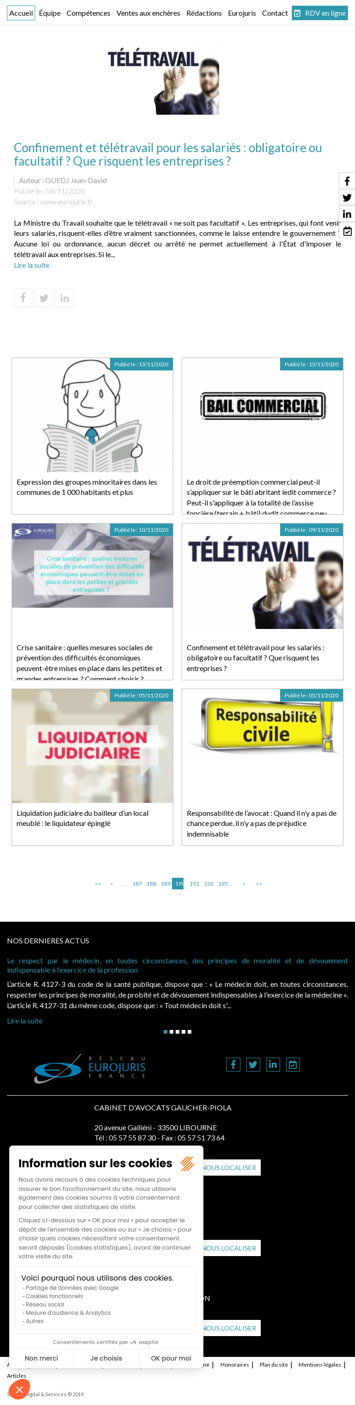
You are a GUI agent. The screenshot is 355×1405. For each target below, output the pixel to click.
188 (151, 883)
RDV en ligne (325, 12)
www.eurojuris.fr (66, 201)
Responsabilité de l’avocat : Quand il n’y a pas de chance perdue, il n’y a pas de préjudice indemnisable (262, 823)
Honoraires (234, 1364)
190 (179, 883)
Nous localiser (229, 1167)
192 (208, 883)
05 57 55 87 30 (132, 1137)
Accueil (21, 12)
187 (136, 883)
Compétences (88, 12)
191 (194, 883)
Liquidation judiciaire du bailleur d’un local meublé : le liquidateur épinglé (82, 818)
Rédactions (204, 12)
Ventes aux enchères (148, 12)
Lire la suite (31, 264)
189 (165, 883)
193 (222, 883)
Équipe (50, 12)
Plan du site (274, 1364)
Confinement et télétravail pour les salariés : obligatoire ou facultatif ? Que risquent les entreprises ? (255, 658)
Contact (275, 12)
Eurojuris (242, 12)
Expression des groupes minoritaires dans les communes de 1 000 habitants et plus (87, 487)
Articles (16, 1375)
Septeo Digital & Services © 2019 (45, 1394)
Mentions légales (320, 1364)
